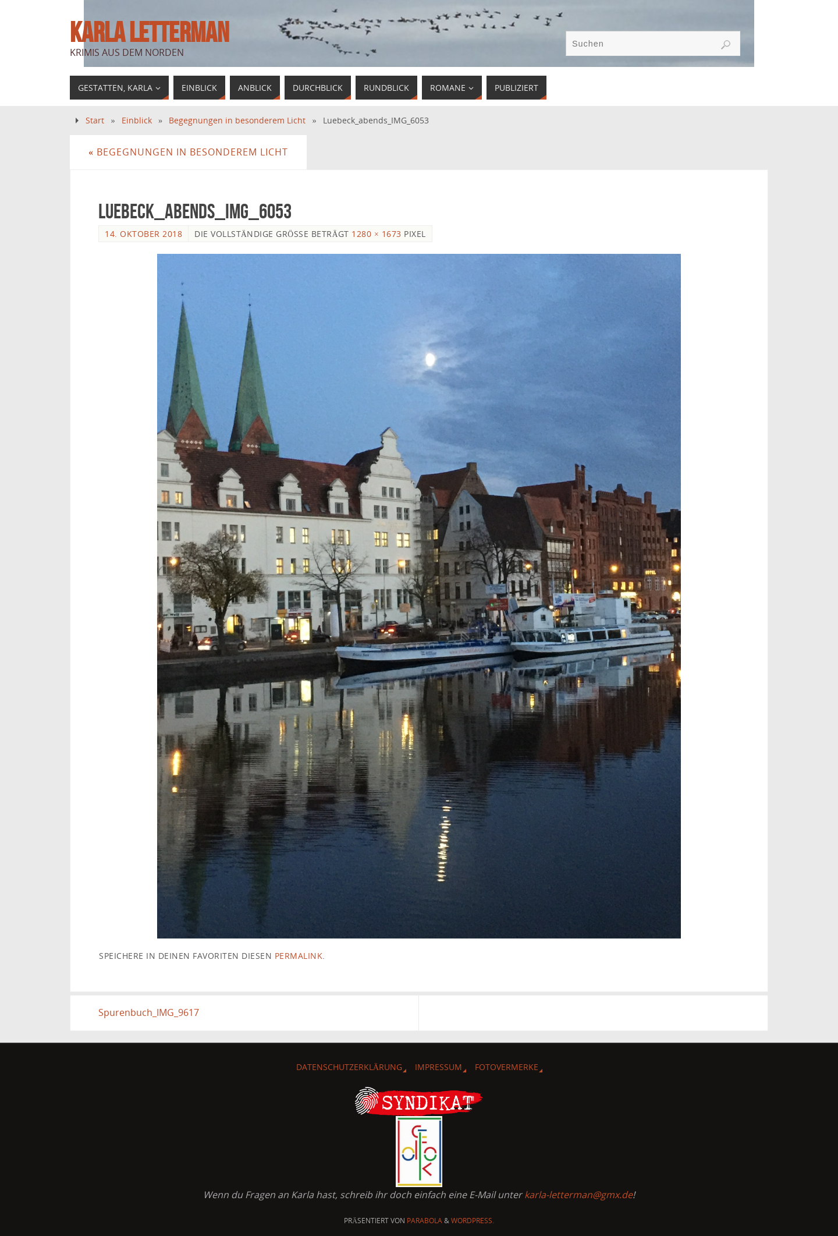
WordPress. (472, 1221)
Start (95, 120)
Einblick (137, 120)
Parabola (424, 1221)
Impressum (438, 1066)
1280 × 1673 (376, 233)
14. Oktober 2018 (143, 233)
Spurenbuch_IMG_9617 (148, 1012)
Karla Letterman (149, 32)
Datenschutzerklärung (349, 1066)
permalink (299, 955)
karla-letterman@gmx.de (578, 1194)
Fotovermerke (506, 1066)
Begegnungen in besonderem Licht (237, 120)
